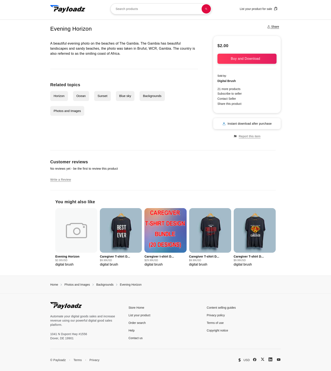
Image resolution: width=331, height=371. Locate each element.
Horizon (59, 96)
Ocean (81, 96)
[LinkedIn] (270, 359)
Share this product (229, 103)
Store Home (136, 307)
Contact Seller (226, 98)
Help (132, 330)
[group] (76, 237)
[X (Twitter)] (262, 359)
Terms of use (215, 323)
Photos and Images (67, 111)
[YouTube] (279, 359)
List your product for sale (259, 9)
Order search (137, 323)
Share (273, 26)
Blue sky (125, 96)
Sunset (102, 96)
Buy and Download (247, 58)
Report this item (246, 136)
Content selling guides (221, 307)
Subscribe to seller (229, 93)
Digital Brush (226, 81)
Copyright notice (217, 330)
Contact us (136, 338)
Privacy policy (216, 315)
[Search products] (206, 9)
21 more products (228, 89)
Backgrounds (152, 96)
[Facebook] (255, 359)
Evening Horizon (131, 284)
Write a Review (60, 179)
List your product (140, 315)
